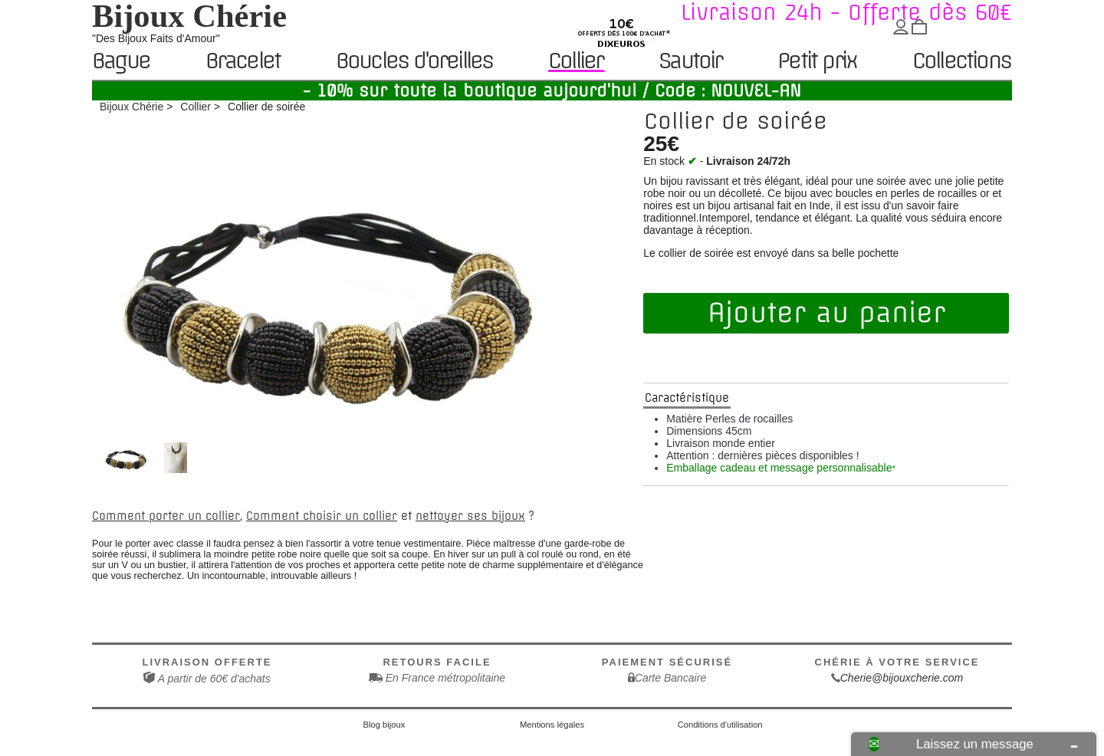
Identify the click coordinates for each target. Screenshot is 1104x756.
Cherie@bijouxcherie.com (902, 678)
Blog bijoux (384, 724)
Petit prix (816, 61)
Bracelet (243, 61)
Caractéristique (687, 398)
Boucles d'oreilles (414, 61)
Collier (575, 61)
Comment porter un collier (166, 516)
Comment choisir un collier (321, 516)
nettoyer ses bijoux (470, 516)
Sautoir (690, 61)
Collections (961, 61)
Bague (121, 61)
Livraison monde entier (720, 443)
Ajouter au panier (826, 313)
